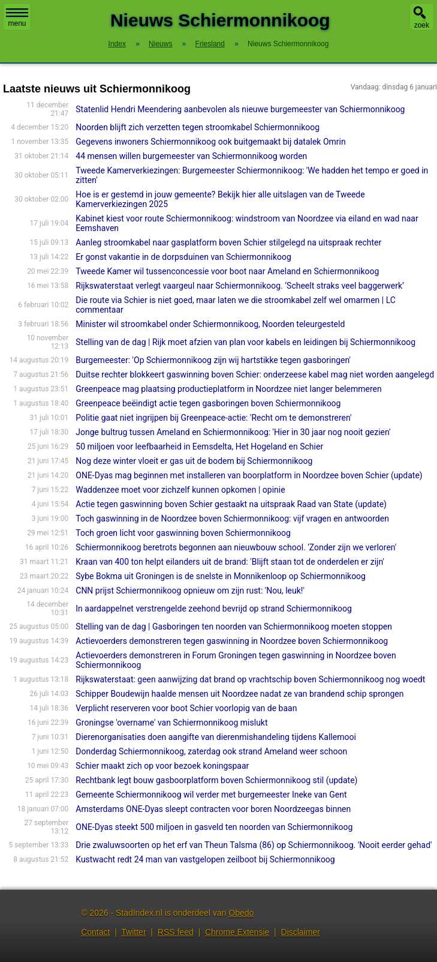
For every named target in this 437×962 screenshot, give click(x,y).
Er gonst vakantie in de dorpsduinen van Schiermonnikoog (183, 257)
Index (117, 44)
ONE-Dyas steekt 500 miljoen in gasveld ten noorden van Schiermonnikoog (214, 827)
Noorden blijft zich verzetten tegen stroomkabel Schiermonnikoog (198, 127)
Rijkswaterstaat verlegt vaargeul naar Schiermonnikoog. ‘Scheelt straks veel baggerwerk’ (240, 285)
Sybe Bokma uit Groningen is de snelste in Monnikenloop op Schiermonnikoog (221, 576)
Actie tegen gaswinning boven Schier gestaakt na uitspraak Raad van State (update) (231, 504)
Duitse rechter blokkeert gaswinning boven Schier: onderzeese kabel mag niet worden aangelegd (255, 374)
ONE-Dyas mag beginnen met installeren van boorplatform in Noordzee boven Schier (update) (249, 475)
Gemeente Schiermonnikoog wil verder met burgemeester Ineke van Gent (211, 794)
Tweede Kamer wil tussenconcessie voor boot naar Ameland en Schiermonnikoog (227, 271)
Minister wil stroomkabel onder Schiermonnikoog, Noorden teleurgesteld (210, 324)
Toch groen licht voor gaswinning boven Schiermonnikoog (183, 533)
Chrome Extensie (237, 932)
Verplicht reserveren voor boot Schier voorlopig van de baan (186, 708)
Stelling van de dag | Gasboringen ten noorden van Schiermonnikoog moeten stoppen (234, 626)
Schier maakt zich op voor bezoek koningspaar (162, 766)
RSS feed (176, 932)
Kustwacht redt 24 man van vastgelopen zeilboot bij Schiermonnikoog (205, 859)
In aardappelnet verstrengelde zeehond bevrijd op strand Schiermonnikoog (214, 608)
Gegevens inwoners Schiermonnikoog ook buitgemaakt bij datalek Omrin (210, 141)
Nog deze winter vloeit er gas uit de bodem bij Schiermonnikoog (194, 461)
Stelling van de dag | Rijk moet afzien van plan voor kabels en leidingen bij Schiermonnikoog (245, 342)
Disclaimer (300, 932)
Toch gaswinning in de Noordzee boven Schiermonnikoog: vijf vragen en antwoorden (232, 518)
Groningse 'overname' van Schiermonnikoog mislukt (171, 722)
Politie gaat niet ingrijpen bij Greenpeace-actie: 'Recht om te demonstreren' (213, 417)
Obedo (241, 913)
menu (17, 18)
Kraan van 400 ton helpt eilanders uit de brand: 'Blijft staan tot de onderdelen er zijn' (230, 562)
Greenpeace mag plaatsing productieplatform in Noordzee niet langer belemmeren (228, 389)
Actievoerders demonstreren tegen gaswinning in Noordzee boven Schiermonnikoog (232, 641)
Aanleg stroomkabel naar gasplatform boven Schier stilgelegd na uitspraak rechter (228, 242)
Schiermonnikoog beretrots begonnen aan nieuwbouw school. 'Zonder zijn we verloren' (236, 547)
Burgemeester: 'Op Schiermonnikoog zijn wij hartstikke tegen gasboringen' (213, 360)
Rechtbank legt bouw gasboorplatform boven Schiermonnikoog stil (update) (216, 780)
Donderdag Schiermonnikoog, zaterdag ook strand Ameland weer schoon (211, 751)
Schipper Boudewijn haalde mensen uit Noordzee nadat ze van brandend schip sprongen (239, 694)
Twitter (133, 932)
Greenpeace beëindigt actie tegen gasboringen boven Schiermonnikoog (208, 403)
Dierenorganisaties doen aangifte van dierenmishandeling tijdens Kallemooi (216, 737)
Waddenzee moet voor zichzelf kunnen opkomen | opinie (180, 490)
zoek (421, 25)
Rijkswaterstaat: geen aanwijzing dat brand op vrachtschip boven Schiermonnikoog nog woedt (250, 679)
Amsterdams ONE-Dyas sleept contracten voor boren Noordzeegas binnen (213, 809)
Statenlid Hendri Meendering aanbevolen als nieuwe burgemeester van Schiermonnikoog (240, 109)
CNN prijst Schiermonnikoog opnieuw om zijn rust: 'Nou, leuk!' (190, 590)
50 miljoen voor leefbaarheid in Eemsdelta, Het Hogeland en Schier (199, 446)
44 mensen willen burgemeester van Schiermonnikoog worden (191, 156)
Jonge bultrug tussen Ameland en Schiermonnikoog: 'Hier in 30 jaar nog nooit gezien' (233, 432)
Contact (95, 932)
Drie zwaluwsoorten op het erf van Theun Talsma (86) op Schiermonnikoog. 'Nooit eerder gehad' (254, 845)
